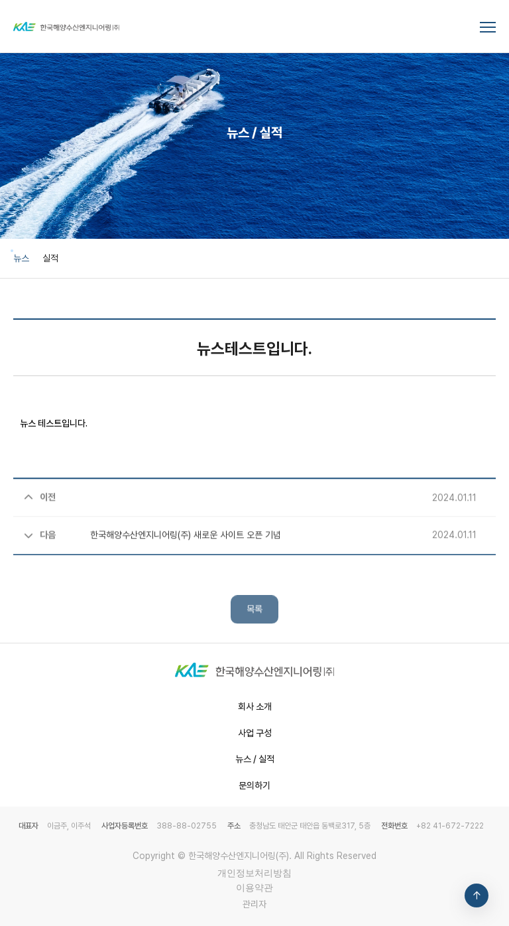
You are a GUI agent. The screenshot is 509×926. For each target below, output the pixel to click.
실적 (50, 258)
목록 (254, 631)
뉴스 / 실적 (254, 759)
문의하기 (254, 785)
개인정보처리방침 (254, 873)
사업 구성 (255, 733)
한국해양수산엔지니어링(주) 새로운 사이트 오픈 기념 (152, 556)
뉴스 (21, 258)
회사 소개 (255, 706)
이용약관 (254, 887)
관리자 (254, 904)
